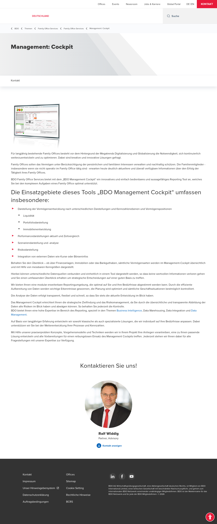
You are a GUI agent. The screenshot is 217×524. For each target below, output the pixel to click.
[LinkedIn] (112, 476)
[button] (207, 4)
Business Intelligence (129, 310)
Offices (101, 4)
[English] (192, 4)
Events (115, 4)
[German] (188, 4)
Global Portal (173, 4)
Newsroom (131, 4)
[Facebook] (122, 476)
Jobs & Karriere (152, 4)
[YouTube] (131, 476)
